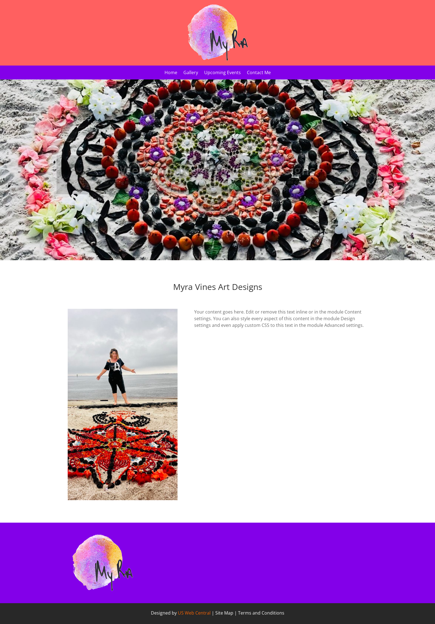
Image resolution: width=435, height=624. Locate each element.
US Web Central (194, 613)
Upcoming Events (222, 73)
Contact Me (259, 73)
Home (171, 73)
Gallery (190, 73)
